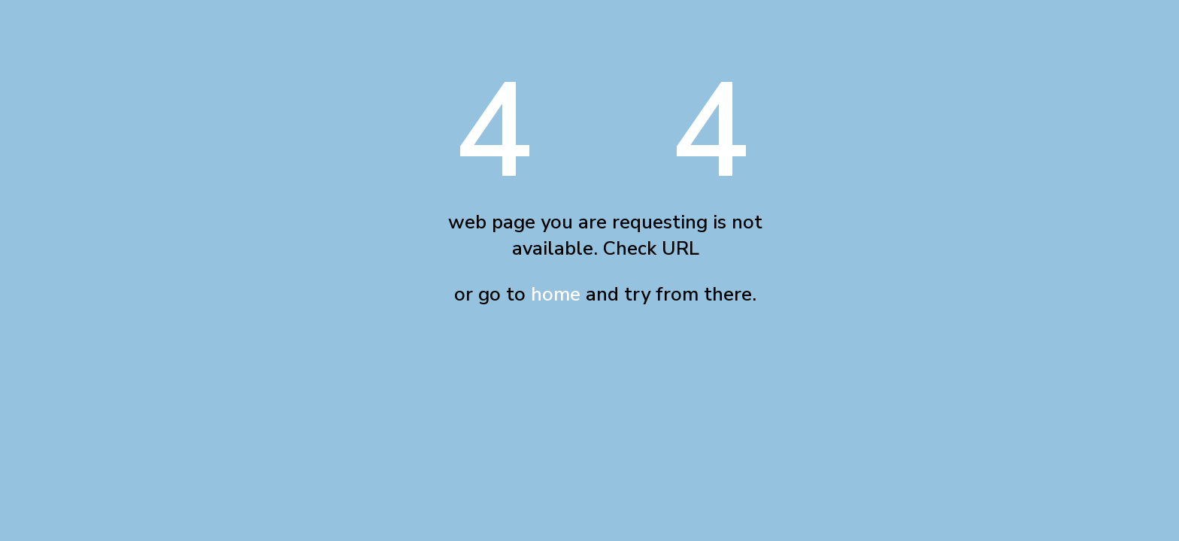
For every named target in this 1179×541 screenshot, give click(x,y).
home (555, 294)
